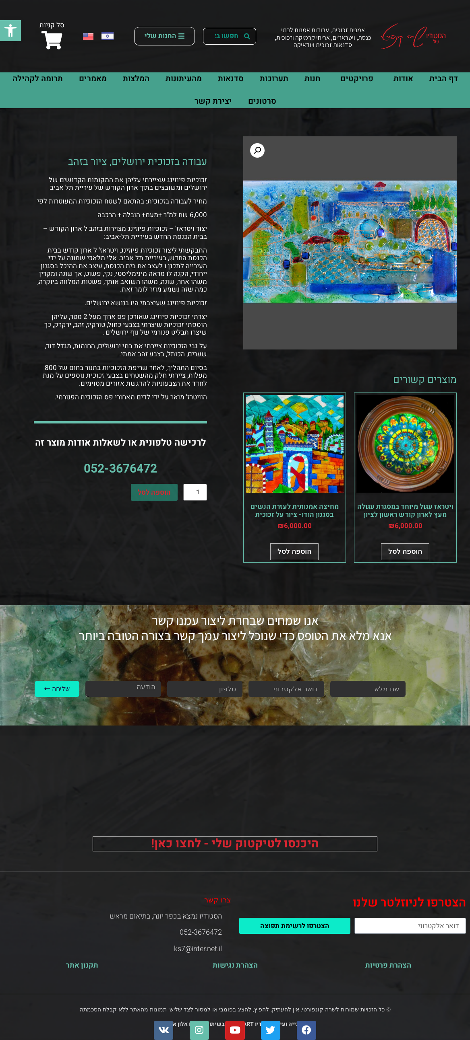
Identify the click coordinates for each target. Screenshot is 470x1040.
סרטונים (262, 101)
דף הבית (443, 78)
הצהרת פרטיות (388, 965)
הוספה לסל (154, 492)
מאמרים (93, 78)
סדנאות (231, 78)
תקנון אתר (82, 965)
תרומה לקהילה (37, 78)
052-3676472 (120, 469)
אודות (401, 78)
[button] (10, 30)
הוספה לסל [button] (405, 551)
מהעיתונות (184, 78)
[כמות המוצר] (195, 492)
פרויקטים (354, 78)
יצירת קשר (213, 101)
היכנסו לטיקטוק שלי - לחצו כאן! (235, 844)
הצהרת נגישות (235, 965)
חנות (312, 78)
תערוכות (274, 78)
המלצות (136, 78)
